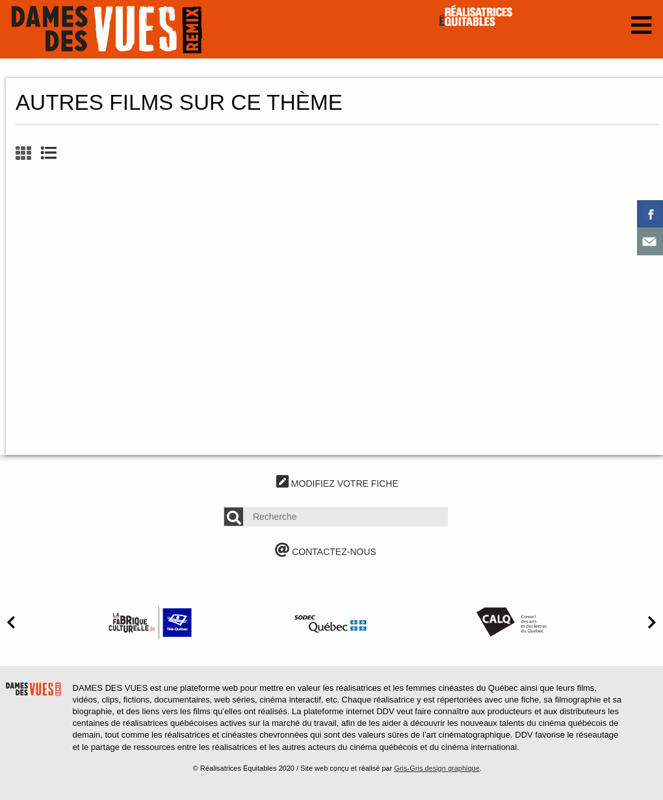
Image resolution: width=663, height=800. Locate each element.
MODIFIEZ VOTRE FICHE (337, 483)
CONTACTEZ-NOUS (325, 552)
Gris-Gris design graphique (436, 768)
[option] (150, 622)
